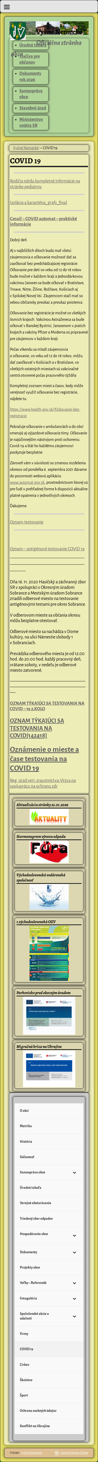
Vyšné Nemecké (59, 31)
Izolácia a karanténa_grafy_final (38, 202)
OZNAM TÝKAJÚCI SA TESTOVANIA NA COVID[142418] (37, 728)
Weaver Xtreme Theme (74, 1452)
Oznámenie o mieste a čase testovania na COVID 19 (44, 759)
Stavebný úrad (32, 108)
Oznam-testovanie (26, 522)
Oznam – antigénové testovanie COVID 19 (47, 549)
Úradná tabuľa (33, 45)
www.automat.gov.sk (27, 482)
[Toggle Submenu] (74, 1172)
